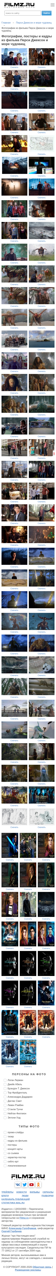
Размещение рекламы (28, 1270)
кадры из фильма (17, 1140)
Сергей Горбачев (11, 1231)
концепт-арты (15, 1149)
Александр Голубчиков (22, 1228)
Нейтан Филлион (17, 1113)
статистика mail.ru (13, 1203)
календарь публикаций (15, 1199)
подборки (47, 1195)
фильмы (35, 1192)
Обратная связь (42, 1267)
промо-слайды (16, 1132)
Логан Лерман (15, 1080)
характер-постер (17, 1157)
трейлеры (7, 1192)
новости (21, 1192)
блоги (5, 1195)
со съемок (13, 1153)
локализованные (17, 1165)
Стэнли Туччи (15, 1109)
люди (25, 1195)
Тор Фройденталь (17, 1092)
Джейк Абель (15, 1084)
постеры (12, 1145)
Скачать (14, 67)
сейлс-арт (13, 1161)
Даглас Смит (15, 1101)
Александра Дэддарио (20, 1097)
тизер (11, 1136)
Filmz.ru (24, 1218)
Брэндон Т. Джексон (19, 1088)
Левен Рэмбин (15, 1105)
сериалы (48, 1192)
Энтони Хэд (14, 1117)
